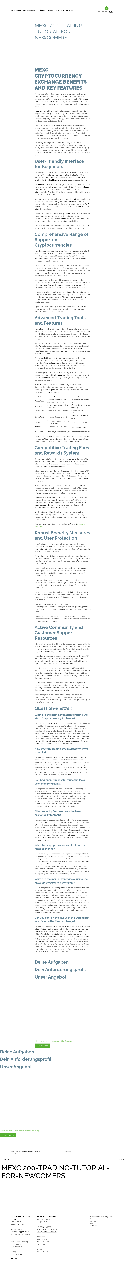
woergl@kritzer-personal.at (47, 1232)
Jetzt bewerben (42, 1046)
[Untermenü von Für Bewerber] (36, 10)
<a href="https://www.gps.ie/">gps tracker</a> (60, 1009)
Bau (40, 1151)
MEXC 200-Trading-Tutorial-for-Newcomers (55, 1172)
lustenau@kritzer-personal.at (21, 1234)
